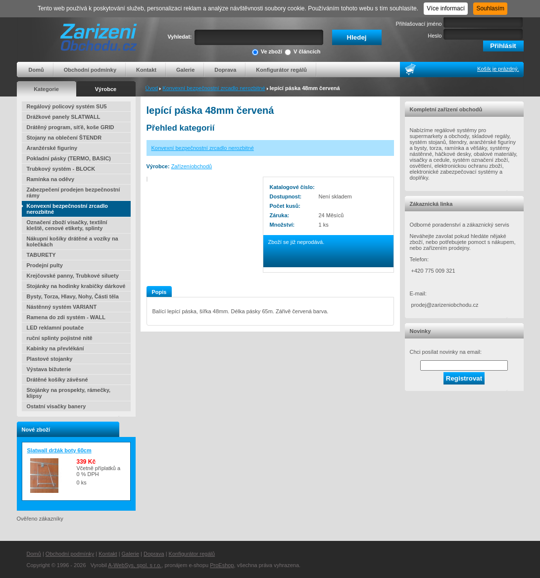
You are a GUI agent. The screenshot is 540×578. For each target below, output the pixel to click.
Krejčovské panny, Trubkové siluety (73, 276)
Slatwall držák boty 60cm (59, 450)
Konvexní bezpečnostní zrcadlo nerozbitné (213, 88)
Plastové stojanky (50, 359)
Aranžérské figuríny (52, 148)
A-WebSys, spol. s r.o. (134, 565)
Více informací (446, 8)
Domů (36, 70)
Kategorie (46, 89)
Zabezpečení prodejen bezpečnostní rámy (73, 192)
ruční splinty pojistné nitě (60, 338)
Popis (159, 292)
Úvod (152, 88)
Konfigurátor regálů (281, 70)
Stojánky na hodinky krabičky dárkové (76, 286)
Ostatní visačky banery (56, 406)
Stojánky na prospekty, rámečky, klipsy (69, 393)
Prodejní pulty (45, 265)
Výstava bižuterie (49, 369)
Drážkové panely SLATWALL (63, 117)
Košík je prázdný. (498, 69)
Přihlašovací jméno (419, 24)
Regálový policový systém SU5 (67, 106)
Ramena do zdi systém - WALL (66, 317)
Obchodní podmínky (90, 70)
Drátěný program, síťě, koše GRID (70, 127)
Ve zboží (267, 52)
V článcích (302, 52)
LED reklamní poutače (55, 328)
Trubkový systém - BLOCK (61, 169)
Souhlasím (490, 8)
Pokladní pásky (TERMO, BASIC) (69, 158)
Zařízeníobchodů (191, 166)
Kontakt (146, 70)
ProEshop (222, 565)
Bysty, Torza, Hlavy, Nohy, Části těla (73, 296)
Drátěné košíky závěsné (57, 380)
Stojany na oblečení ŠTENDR (64, 138)
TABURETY (41, 255)
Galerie (185, 70)
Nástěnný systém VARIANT (62, 307)
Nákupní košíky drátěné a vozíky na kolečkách (72, 241)
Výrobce (105, 89)
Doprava (225, 70)
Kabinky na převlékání (55, 348)
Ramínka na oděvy (51, 179)
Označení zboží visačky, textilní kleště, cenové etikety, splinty (67, 225)
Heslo (435, 36)
